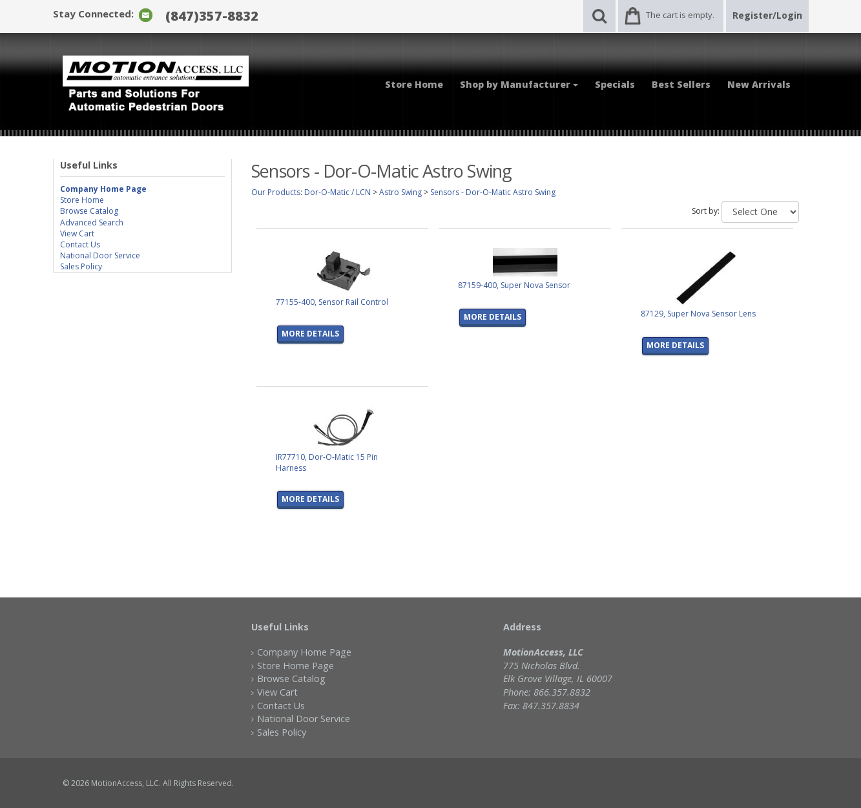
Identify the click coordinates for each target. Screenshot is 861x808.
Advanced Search (91, 222)
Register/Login (767, 15)
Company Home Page (304, 652)
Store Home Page (295, 665)
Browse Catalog (89, 210)
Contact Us (80, 244)
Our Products (275, 192)
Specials (615, 84)
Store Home (414, 84)
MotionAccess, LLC (125, 783)
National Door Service (100, 255)
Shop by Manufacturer (519, 84)
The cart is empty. (680, 15)
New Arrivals (759, 84)
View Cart (77, 233)
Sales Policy (81, 266)
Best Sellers (681, 84)
